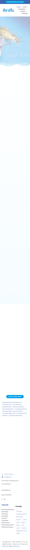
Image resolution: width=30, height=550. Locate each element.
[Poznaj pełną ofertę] (15, 396)
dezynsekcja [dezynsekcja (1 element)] (19, 511)
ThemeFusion (16, 544)
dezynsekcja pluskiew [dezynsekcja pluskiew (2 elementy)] (21, 514)
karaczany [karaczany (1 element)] (18, 519)
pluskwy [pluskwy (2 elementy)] (23, 522)
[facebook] (2, 499)
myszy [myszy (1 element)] (17, 522)
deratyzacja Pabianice (18, 406)
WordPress (5, 546)
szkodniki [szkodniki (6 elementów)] (24, 528)
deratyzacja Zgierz (7, 411)
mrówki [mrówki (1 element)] (25, 519)
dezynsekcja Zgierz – (18, 411)
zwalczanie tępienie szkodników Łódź (12, 402)
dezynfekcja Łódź (6, 406)
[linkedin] (4, 499)
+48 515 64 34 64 (8, 474)
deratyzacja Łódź (6, 404)
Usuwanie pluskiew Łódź (8, 413)
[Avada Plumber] (8, 8)
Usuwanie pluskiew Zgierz (15, 415)
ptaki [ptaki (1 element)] (23, 525)
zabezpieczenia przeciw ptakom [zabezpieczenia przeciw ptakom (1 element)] (21, 532)
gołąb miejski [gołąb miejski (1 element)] (19, 516)
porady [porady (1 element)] (18, 525)
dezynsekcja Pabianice (8, 409)
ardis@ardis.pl (7, 477)
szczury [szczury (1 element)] (18, 528)
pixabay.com (16, 546)
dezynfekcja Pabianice (21, 409)
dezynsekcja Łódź (17, 404)
